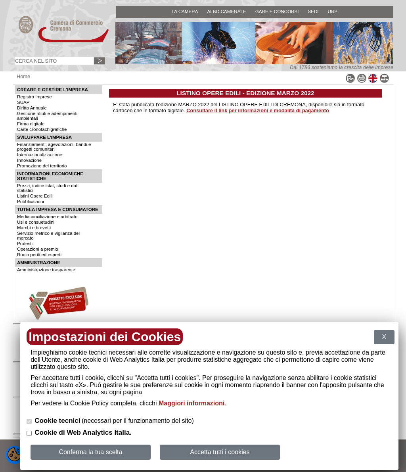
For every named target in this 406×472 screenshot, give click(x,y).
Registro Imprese (34, 96)
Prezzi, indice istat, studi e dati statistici (48, 188)
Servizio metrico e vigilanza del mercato (48, 235)
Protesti (25, 243)
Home (23, 76)
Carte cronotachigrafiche (42, 129)
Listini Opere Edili (35, 196)
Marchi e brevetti (34, 227)
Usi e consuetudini (35, 222)
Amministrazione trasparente (46, 269)
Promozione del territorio (42, 165)
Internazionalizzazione (39, 154)
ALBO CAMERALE (226, 11)
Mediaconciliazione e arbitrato (47, 216)
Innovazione (29, 160)
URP (333, 11)
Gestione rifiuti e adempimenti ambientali (47, 116)
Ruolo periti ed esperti (39, 254)
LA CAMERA (185, 11)
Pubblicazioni (30, 201)
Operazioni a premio (37, 249)
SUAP (23, 102)
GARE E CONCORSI (277, 11)
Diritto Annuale (32, 108)
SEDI (313, 11)
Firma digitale (30, 123)
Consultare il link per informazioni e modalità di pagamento (257, 110)
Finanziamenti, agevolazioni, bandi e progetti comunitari (54, 147)
